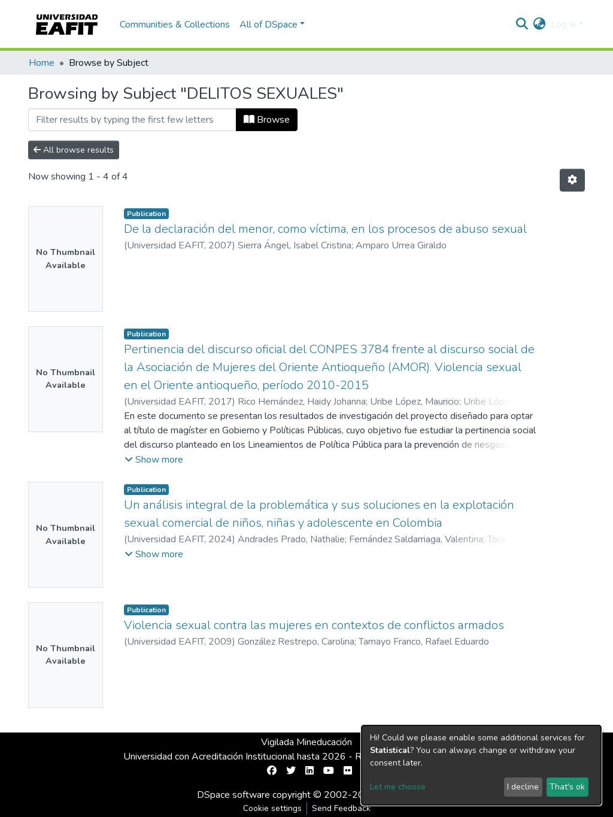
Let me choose (398, 786)
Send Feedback (341, 808)
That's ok (567, 786)
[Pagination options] (572, 180)
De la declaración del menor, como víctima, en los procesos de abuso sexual (325, 229)
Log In (563, 24)
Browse (267, 119)
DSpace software (233, 794)
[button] (539, 24)
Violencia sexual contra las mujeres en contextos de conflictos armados (314, 625)
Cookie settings (272, 808)
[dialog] (481, 765)
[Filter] (132, 119)
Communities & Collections (175, 24)
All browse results (74, 150)
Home (41, 62)
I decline (523, 786)
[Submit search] (522, 24)
